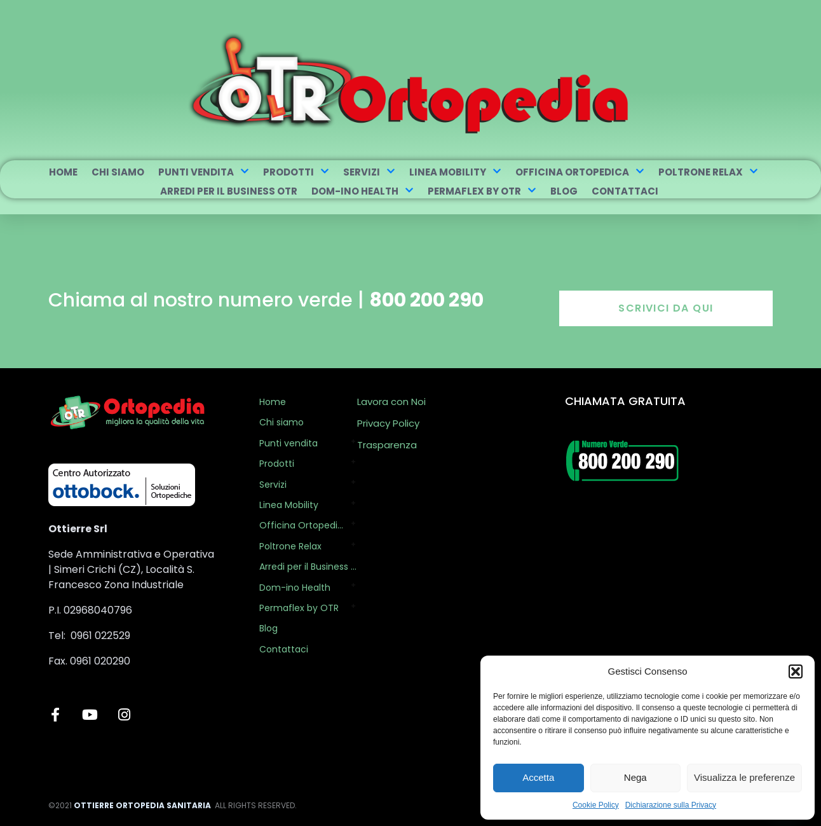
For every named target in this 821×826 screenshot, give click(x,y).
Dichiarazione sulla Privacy (670, 805)
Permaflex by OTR (482, 191)
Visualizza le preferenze (744, 777)
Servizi (369, 172)
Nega (635, 777)
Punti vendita (203, 172)
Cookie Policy (596, 805)
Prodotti (296, 172)
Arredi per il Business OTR (228, 191)
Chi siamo (118, 172)
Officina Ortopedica (579, 172)
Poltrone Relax (708, 172)
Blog (564, 191)
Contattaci (625, 191)
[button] (795, 671)
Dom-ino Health (362, 191)
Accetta (538, 777)
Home (63, 172)
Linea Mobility (455, 172)
